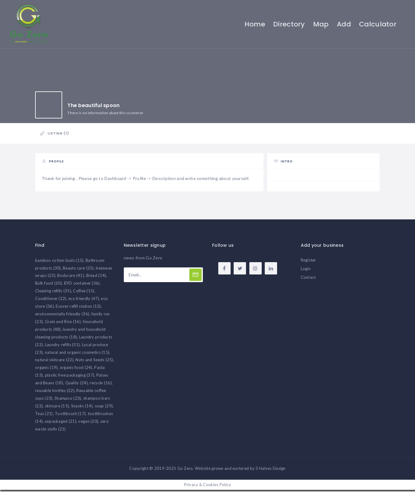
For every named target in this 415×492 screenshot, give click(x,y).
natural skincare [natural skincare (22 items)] (54, 361)
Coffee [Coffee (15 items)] (83, 292)
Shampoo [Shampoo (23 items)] (67, 400)
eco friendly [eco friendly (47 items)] (83, 300)
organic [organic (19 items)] (46, 369)
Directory (288, 24)
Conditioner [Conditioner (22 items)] (50, 300)
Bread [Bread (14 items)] (96, 277)
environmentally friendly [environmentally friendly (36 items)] (62, 315)
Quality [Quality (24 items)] (76, 384)
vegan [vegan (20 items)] (88, 423)
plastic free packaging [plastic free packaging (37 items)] (70, 377)
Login (306, 270)
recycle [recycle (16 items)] (100, 384)
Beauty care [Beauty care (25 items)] (78, 269)
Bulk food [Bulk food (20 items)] (48, 285)
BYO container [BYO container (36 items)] (82, 285)
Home (254, 24)
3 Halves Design (270, 470)
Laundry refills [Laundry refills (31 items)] (62, 346)
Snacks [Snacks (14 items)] (82, 407)
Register (308, 261)
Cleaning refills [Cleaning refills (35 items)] (53, 292)
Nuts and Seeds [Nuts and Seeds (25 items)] (94, 361)
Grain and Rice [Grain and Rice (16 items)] (63, 323)
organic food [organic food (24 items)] (76, 369)
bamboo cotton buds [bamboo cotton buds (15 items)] (59, 262)
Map (320, 24)
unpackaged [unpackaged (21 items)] (60, 423)
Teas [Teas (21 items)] (44, 415)
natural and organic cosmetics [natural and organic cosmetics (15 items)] (77, 354)
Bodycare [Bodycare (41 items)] (70, 277)
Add (343, 24)
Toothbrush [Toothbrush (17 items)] (70, 415)
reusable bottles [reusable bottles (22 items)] (55, 392)
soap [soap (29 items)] (104, 407)
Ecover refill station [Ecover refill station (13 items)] (78, 308)
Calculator (377, 24)
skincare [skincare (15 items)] (57, 407)
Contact (308, 279)
